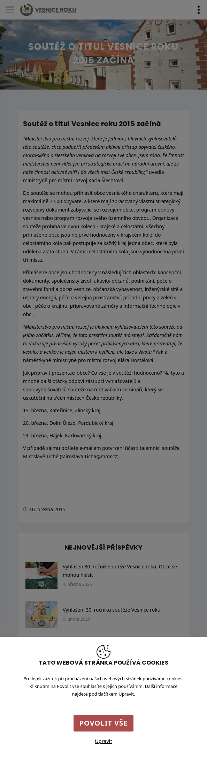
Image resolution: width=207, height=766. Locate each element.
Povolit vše (103, 723)
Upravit (103, 741)
